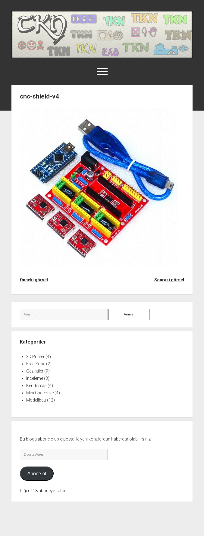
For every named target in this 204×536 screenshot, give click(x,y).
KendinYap (36, 385)
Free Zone (35, 363)
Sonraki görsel (169, 279)
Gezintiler (34, 371)
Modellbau (36, 400)
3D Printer (35, 356)
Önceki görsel (34, 279)
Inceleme (34, 378)
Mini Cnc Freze (40, 392)
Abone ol (36, 473)
